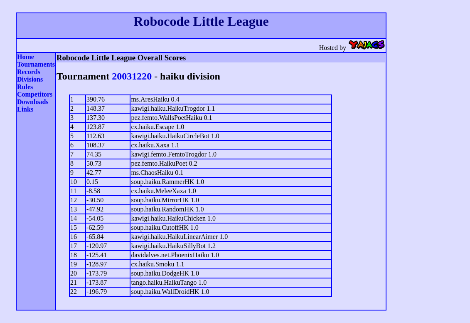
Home (25, 56)
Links (25, 109)
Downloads (33, 101)
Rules (25, 86)
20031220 (132, 76)
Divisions (30, 79)
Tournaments (36, 64)
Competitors (34, 94)
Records (28, 71)
